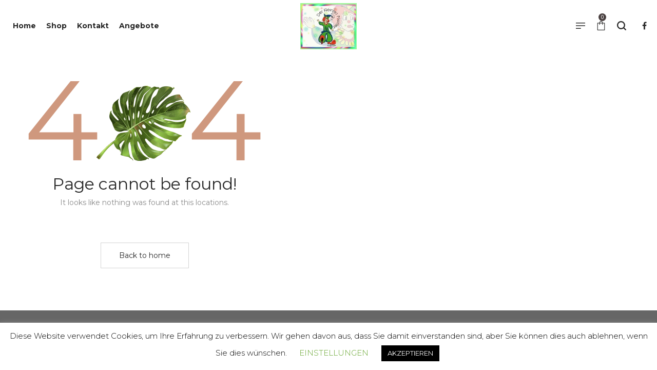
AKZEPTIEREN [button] (410, 353)
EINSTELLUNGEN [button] (334, 353)
